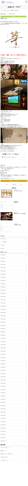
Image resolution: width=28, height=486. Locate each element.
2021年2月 (2, 440)
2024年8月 (2, 315)
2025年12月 (3, 267)
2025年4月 (2, 293)
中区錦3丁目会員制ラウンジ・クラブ (7, 178)
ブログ (2, 245)
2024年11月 (3, 309)
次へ (21, 184)
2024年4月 (2, 328)
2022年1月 (2, 415)
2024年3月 (2, 331)
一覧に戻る (14, 184)
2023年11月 (3, 344)
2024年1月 (2, 338)
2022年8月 (2, 392)
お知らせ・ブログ (6, 10)
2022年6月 (2, 399)
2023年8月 (2, 354)
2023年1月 (2, 376)
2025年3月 (2, 296)
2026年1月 (2, 264)
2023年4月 (2, 367)
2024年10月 (3, 312)
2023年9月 (2, 351)
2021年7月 (2, 431)
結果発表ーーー (3, 450)
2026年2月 (2, 261)
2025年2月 (2, 299)
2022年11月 (3, 383)
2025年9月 (2, 277)
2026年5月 (2, 254)
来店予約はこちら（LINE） (14, 180)
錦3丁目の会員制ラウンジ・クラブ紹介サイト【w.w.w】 (4, 2)
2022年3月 (2, 408)
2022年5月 (2, 402)
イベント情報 (3, 241)
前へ (7, 184)
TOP (1, 10)
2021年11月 (3, 421)
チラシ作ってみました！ (5, 447)
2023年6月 (2, 360)
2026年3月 (2, 258)
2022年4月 (2, 405)
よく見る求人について (5, 460)
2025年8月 (2, 280)
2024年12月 (3, 306)
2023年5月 (2, 363)
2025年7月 (2, 283)
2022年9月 (2, 389)
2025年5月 (2, 290)
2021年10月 (3, 424)
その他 (2, 248)
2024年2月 (2, 335)
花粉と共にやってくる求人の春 (6, 453)
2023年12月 (3, 341)
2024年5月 (2, 325)
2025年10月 (3, 274)
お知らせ (2, 238)
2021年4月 (2, 437)
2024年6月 (2, 322)
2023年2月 (2, 373)
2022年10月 (3, 386)
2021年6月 (2, 434)
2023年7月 (2, 357)
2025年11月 (3, 270)
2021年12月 (3, 418)
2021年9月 (2, 428)
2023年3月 (2, 370)
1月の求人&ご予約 (4, 457)
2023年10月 (3, 347)
